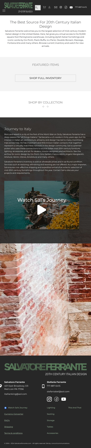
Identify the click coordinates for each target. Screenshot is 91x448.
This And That (74, 408)
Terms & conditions (13, 433)
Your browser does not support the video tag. (41, 206)
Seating (50, 414)
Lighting (51, 408)
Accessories (52, 433)
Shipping (8, 427)
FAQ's (7, 420)
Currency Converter (13, 414)
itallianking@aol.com (15, 394)
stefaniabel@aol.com (58, 391)
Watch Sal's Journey (17, 408)
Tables (50, 427)
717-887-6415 (81, 7)
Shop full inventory (45, 78)
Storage (51, 420)
